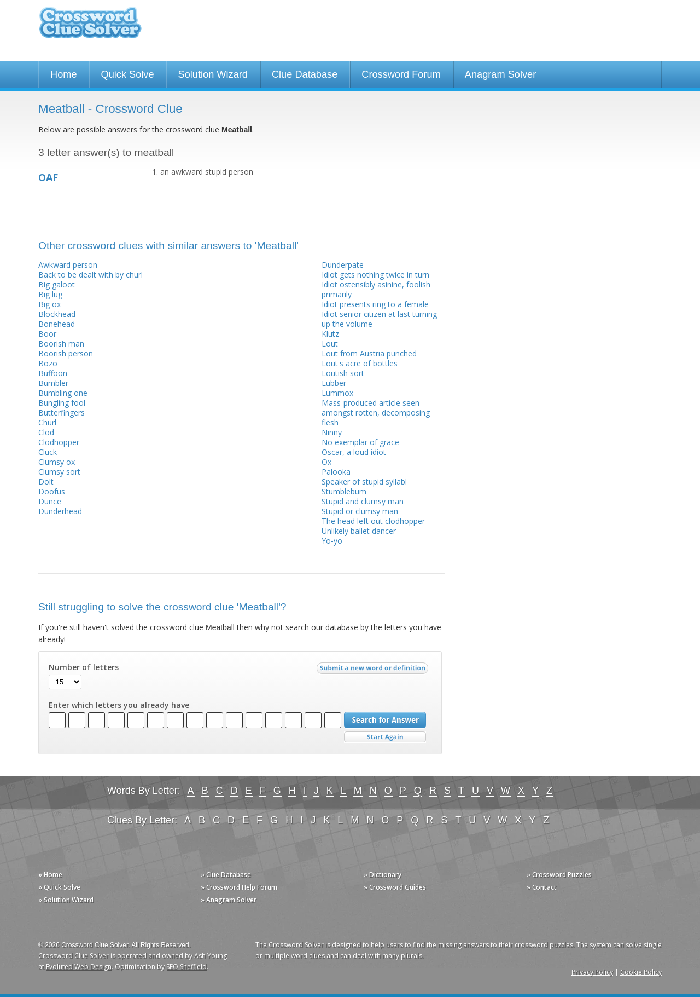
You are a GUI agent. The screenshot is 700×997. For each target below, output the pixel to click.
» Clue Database (226, 874)
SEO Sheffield (186, 966)
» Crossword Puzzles (559, 874)
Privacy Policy (592, 972)
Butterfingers (61, 412)
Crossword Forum (401, 74)
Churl (47, 422)
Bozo (47, 363)
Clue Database (304, 74)
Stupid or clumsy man (360, 511)
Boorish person (65, 353)
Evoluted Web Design (79, 966)
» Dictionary (382, 874)
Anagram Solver (500, 74)
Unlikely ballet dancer (359, 531)
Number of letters (84, 667)
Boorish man (61, 343)
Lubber (334, 383)
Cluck (47, 452)
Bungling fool (61, 402)
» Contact (542, 887)
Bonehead (56, 324)
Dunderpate (343, 265)
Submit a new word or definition (374, 670)
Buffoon (52, 373)
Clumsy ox (56, 462)
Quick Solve (127, 74)
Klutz (330, 334)
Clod (46, 432)
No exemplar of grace (360, 442)
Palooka (336, 471)
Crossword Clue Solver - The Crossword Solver (90, 27)
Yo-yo (332, 540)
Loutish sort (343, 373)
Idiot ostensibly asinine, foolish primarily (376, 289)
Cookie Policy (641, 972)
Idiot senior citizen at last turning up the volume (379, 319)
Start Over (385, 737)
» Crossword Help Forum (239, 887)
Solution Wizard (213, 74)
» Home (50, 874)
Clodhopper (58, 442)
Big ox (49, 304)
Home (63, 74)
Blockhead (56, 314)
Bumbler (53, 383)
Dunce (49, 501)
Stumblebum (344, 491)
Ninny (332, 432)
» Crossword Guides (395, 887)
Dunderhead (60, 511)
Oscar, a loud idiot (354, 452)
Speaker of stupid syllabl (364, 481)
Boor (47, 334)
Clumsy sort (59, 471)
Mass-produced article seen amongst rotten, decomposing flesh (376, 412)
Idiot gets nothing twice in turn (375, 274)
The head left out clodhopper (373, 521)
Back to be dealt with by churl (90, 274)
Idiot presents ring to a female (375, 304)
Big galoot (56, 284)
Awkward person (67, 265)
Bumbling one (63, 393)
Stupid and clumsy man (363, 501)
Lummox (337, 393)
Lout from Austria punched (369, 353)
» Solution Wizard (66, 899)
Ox (326, 462)
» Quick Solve (59, 887)
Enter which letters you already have (119, 705)
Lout (330, 343)
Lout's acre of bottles (360, 363)
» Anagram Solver (228, 899)
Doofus (51, 491)
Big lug (50, 294)
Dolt (46, 481)
